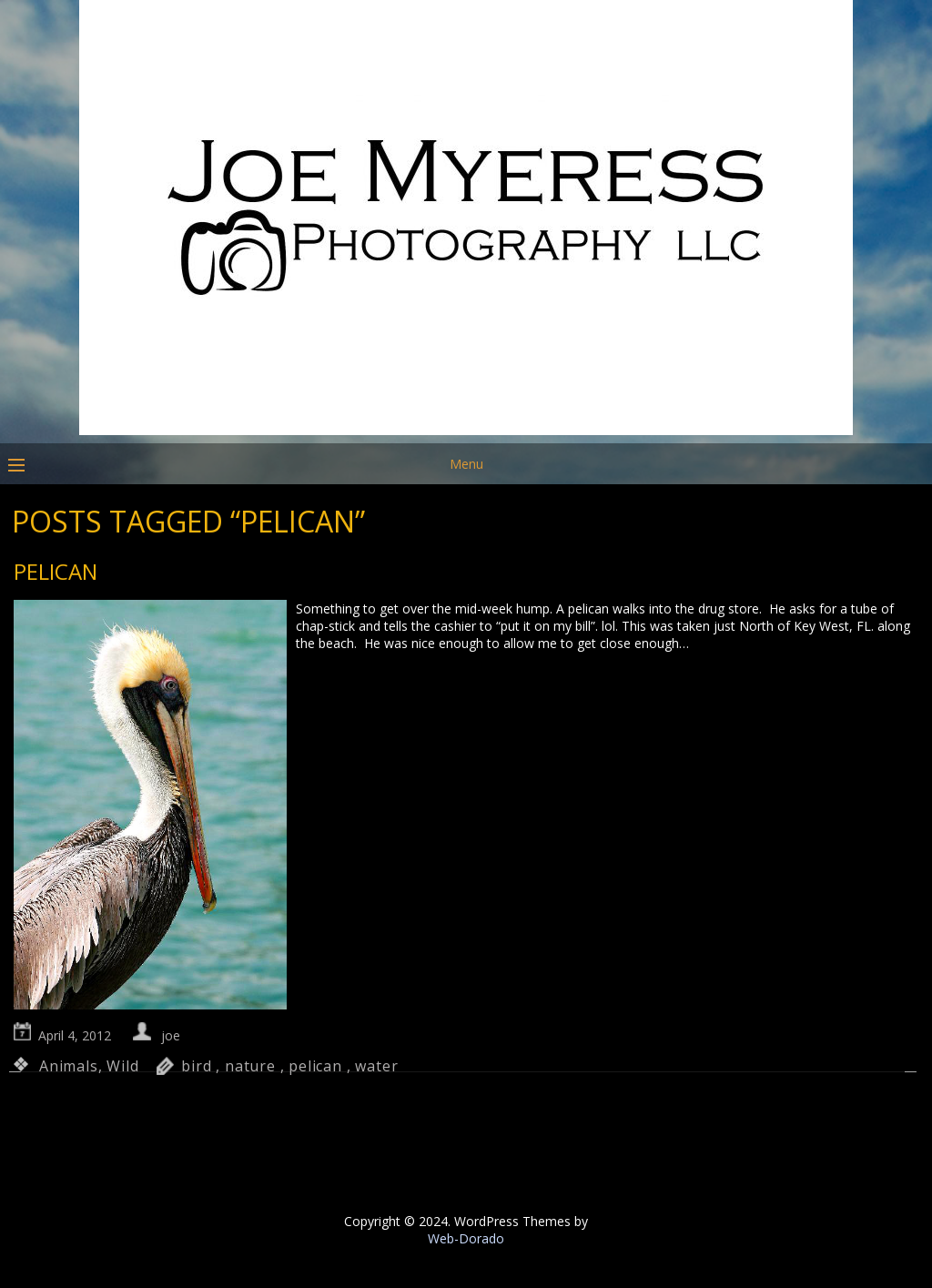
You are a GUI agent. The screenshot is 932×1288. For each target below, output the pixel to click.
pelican (315, 1066)
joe (170, 1035)
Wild (122, 1066)
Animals (68, 1066)
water (376, 1066)
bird (196, 1066)
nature (250, 1066)
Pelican (55, 571)
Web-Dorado (466, 1238)
